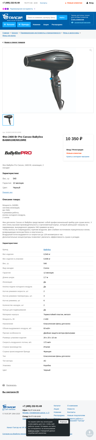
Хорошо (63, 422)
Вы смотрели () (10, 392)
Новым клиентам (74, 3)
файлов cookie (33, 431)
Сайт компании (10, 409)
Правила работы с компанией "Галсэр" (75, 420)
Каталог (9, 24)
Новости (70, 409)
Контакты (43, 3)
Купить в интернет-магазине (77, 157)
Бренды (24, 24)
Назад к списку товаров (14, 42)
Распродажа (57, 25)
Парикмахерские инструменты (21, 9)
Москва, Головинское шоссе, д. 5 (35, 413)
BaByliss (47, 249)
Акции (46, 25)
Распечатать (11, 385)
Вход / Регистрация (74, 150)
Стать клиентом (77, 19)
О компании (72, 406)
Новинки (36, 25)
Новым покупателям (76, 415)
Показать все (7, 192)
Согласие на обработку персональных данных (20, 434)
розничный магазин (82, 22)
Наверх (90, 433)
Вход (91, 3)
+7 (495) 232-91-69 (11, 3)
